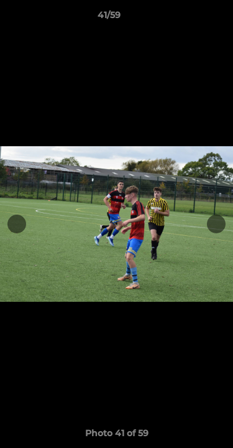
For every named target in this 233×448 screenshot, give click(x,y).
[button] (188, 18)
